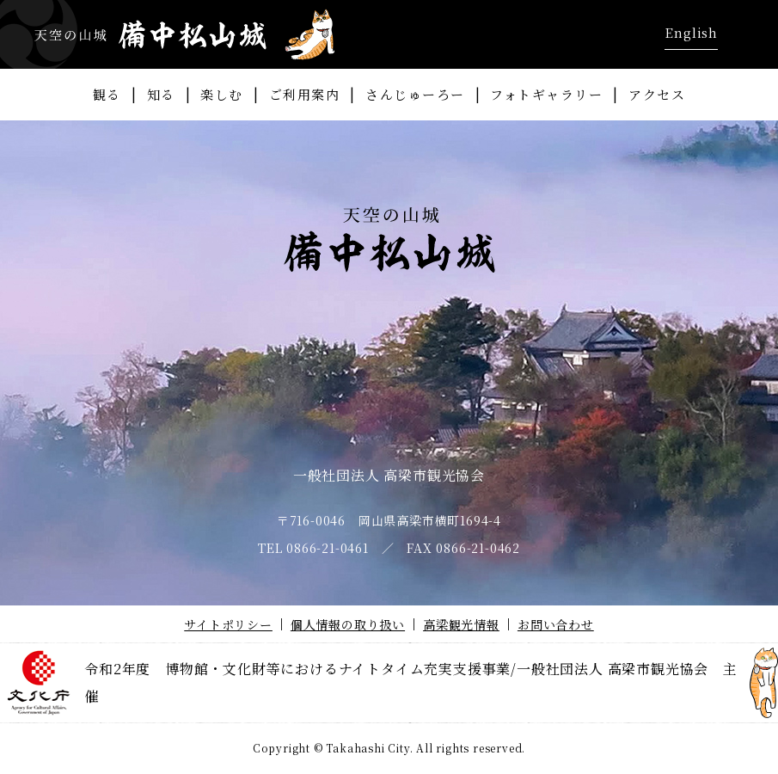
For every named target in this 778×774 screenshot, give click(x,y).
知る (161, 94)
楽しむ (221, 94)
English (691, 32)
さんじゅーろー (415, 94)
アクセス (656, 94)
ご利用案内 (304, 94)
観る (107, 94)
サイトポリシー (228, 624)
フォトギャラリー (546, 94)
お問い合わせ (556, 624)
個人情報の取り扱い (348, 624)
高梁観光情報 (461, 624)
